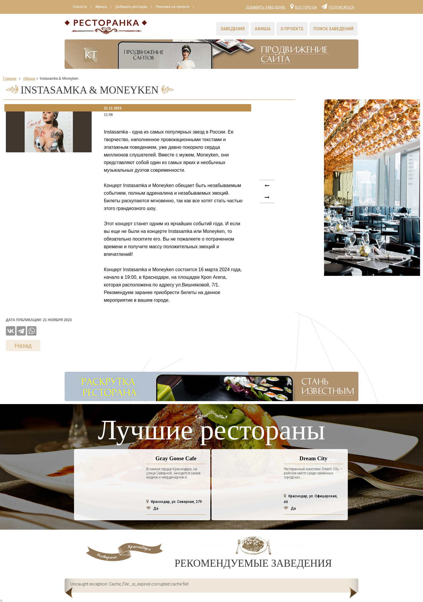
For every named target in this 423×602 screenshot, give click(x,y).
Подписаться (337, 6)
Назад (23, 345)
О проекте (292, 28)
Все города (303, 6)
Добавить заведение (266, 7)
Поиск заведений (333, 28)
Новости (80, 7)
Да (152, 508)
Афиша (101, 7)
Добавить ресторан (131, 7)
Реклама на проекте (172, 7)
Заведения (232, 28)
